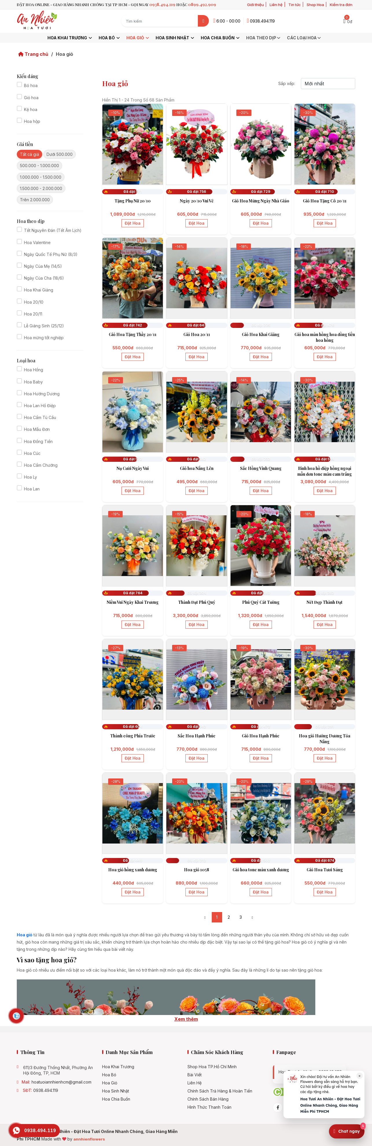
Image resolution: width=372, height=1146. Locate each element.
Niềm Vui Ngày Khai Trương (133, 602)
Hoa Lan (32, 488)
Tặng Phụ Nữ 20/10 (133, 201)
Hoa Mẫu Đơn (37, 429)
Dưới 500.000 (60, 154)
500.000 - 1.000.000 (39, 165)
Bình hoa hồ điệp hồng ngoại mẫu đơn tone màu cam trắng (324, 471)
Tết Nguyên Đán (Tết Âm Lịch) (53, 230)
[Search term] (159, 21)
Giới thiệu (255, 4)
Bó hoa (31, 85)
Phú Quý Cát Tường (260, 602)
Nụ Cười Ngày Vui (133, 468)
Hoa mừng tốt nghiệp (44, 337)
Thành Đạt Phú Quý (196, 602)
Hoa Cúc (32, 453)
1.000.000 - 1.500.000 (40, 177)
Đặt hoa (133, 223)
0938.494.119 (45, 1090)
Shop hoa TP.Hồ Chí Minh (212, 1067)
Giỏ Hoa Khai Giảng (260, 334)
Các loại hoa (304, 37)
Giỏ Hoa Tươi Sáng (325, 869)
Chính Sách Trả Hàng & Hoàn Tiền (219, 1091)
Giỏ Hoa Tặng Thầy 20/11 (132, 334)
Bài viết (194, 1075)
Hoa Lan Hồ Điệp (40, 405)
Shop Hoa (315, 4)
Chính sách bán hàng (208, 1099)
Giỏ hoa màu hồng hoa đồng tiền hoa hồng (324, 337)
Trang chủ (33, 54)
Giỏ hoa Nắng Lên (196, 468)
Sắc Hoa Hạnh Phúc (197, 736)
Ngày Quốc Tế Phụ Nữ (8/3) (51, 254)
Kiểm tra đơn (341, 4)
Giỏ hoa (31, 97)
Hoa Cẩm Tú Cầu (40, 417)
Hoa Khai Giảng (38, 289)
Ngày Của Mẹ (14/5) (43, 266)
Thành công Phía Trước (132, 736)
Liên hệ (276, 4)
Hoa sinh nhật (175, 37)
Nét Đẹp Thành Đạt (324, 602)
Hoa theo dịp (263, 37)
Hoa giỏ (138, 37)
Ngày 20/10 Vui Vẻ (196, 201)
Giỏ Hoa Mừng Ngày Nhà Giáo (260, 201)
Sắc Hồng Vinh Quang (260, 468)
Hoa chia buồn (220, 37)
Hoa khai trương (70, 37)
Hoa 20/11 (33, 313)
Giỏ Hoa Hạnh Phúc (260, 736)
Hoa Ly (30, 477)
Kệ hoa (30, 109)
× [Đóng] (360, 1075)
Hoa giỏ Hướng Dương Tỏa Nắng (324, 738)
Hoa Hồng (33, 369)
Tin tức (294, 4)
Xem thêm (186, 1019)
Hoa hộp (32, 121)
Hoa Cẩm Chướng (41, 465)
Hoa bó (110, 37)
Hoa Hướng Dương (42, 393)
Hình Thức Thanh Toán (209, 1107)
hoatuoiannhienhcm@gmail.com (61, 1082)
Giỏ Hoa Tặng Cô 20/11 (325, 201)
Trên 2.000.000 (35, 199)
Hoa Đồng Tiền (38, 441)
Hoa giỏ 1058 (196, 869)
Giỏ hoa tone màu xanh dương (261, 869)
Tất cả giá (29, 154)
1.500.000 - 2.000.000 (41, 188)
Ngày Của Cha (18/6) (44, 278)
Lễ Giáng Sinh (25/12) (44, 325)
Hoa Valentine (37, 242)
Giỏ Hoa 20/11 (196, 334)
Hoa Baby (33, 381)
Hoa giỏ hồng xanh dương (132, 869)
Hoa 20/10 (33, 302)
